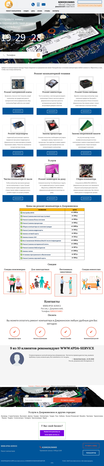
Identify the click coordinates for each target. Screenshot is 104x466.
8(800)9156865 (66, 2)
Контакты (55, 11)
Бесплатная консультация (89, 5)
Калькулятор (89, 2)
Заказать (18, 111)
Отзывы (47, 11)
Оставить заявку (91, 446)
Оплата (39, 11)
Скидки (26, 11)
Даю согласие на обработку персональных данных (52, 405)
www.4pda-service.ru (19, 461)
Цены (33, 11)
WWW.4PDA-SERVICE (9, 446)
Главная (31, 386)
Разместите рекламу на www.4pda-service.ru (52, 433)
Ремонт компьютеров (13, 11)
